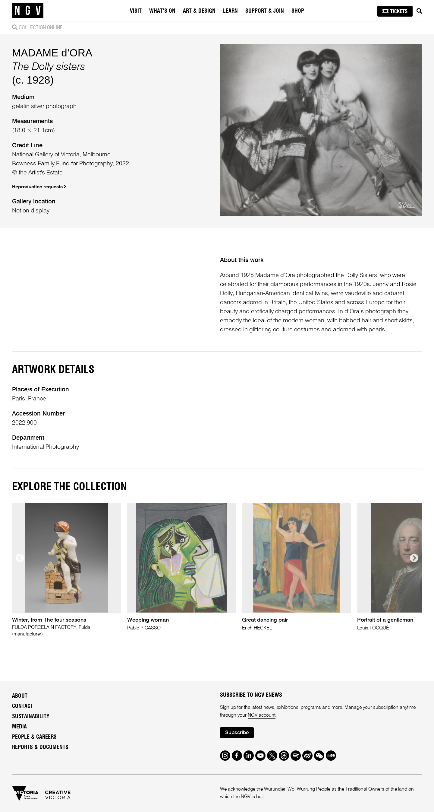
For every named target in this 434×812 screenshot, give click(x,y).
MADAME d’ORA (52, 53)
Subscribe (237, 732)
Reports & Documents (40, 747)
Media (19, 727)
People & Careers (34, 737)
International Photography (45, 447)
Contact (22, 706)
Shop (297, 11)
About (19, 696)
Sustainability (30, 716)
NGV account (261, 715)
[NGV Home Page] (27, 10)
